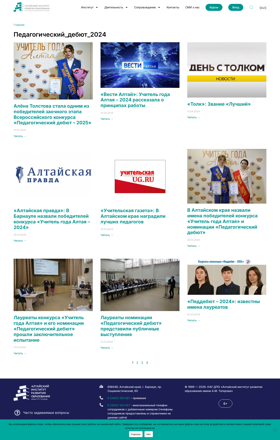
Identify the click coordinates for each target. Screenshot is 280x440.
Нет (148, 434)
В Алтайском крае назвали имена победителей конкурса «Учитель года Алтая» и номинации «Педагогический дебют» (222, 221)
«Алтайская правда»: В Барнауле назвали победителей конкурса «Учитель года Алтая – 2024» (52, 219)
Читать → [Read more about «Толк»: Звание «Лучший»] (193, 117)
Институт (89, 7)
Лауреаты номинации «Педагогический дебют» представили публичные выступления (131, 326)
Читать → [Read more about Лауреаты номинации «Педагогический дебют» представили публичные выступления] (107, 347)
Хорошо (136, 434)
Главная (19, 24)
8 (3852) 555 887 (119, 398)
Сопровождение (147, 7)
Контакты (173, 7)
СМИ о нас (192, 7)
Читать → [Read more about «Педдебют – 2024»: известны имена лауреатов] (193, 320)
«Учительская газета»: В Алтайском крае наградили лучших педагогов (133, 216)
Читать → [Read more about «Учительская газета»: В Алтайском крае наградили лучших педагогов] (107, 235)
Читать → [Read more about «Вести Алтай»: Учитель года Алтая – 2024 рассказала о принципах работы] (107, 118)
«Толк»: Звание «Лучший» (219, 104)
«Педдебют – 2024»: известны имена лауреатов (223, 304)
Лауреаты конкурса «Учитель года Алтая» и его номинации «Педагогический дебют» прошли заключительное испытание (49, 329)
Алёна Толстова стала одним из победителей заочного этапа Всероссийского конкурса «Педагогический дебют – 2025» (52, 114)
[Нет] (275, 430)
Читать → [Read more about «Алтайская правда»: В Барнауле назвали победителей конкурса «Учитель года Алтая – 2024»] (20, 240)
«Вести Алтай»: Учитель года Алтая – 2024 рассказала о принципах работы (135, 100)
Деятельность (116, 7)
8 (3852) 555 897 (119, 405)
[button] (225, 403)
